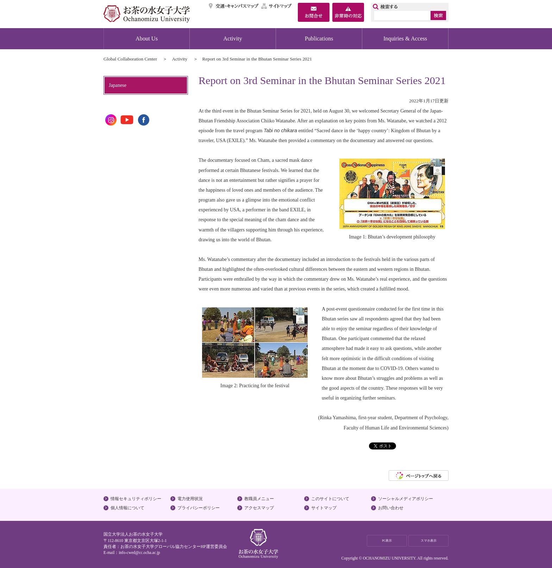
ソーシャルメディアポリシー (405, 499)
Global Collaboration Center (130, 59)
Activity (232, 38)
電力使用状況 (190, 499)
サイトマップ (277, 6)
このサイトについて (330, 499)
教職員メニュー (259, 499)
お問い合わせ (390, 508)
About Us (147, 38)
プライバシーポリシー (198, 508)
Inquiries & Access (405, 38)
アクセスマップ (259, 508)
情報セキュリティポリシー (136, 499)
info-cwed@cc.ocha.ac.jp (139, 552)
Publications (319, 38)
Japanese (117, 85)
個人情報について (127, 508)
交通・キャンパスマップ (233, 6)
